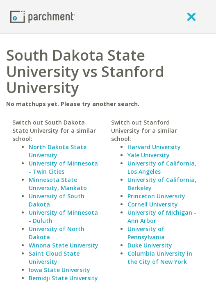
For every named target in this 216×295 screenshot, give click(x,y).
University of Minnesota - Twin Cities (63, 167)
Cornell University (152, 204)
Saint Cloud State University (54, 258)
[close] (191, 16)
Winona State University (63, 245)
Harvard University (154, 147)
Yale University (148, 155)
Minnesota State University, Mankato (58, 184)
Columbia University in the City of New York (159, 258)
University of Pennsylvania (146, 233)
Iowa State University (59, 270)
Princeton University (156, 196)
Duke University (149, 245)
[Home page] (42, 16)
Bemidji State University (63, 278)
